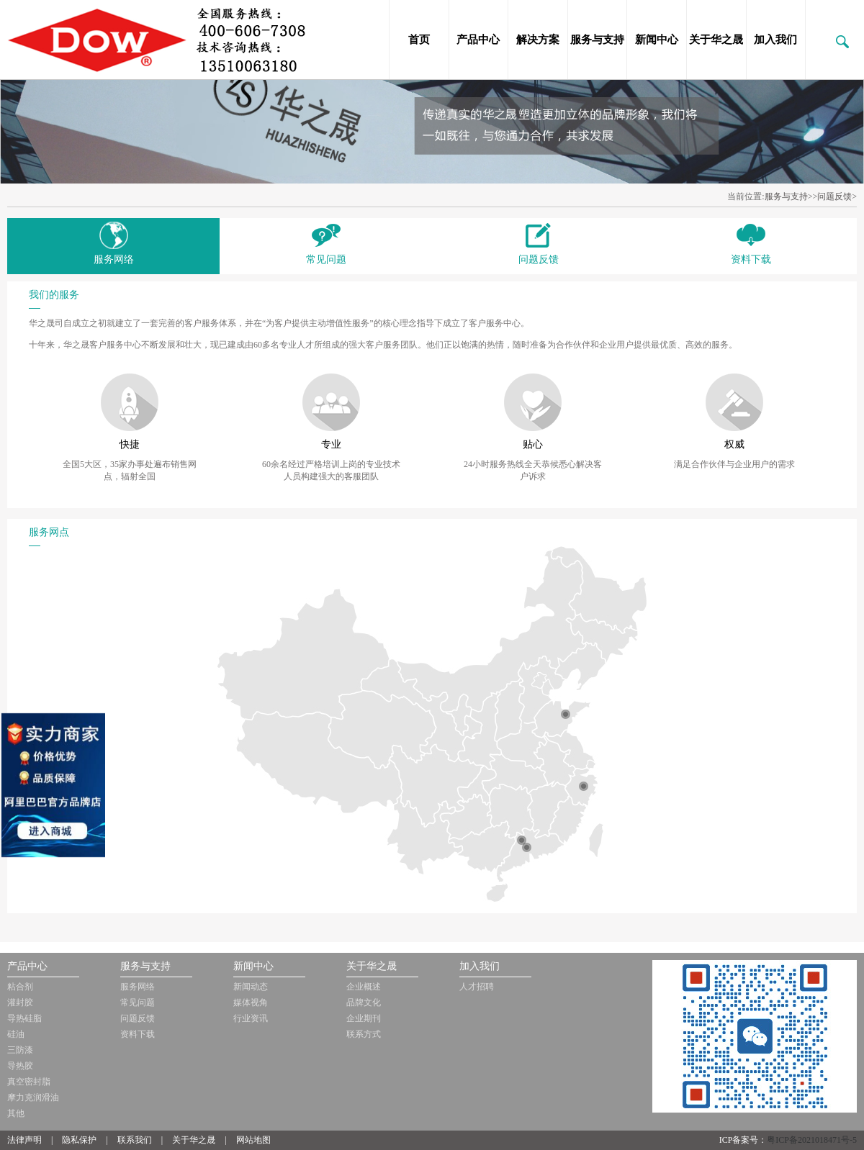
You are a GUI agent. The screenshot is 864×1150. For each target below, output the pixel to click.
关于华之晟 (716, 39)
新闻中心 (656, 39)
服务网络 (137, 987)
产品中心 (478, 39)
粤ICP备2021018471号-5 (812, 1140)
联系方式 (363, 1034)
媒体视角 (250, 1002)
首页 (419, 39)
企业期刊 (363, 1018)
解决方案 (537, 39)
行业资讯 (250, 1018)
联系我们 (134, 1140)
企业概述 (363, 987)
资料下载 (137, 1034)
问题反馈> (837, 196)
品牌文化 (363, 1002)
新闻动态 (250, 987)
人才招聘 (476, 987)
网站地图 (253, 1140)
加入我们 (775, 39)
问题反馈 (137, 1018)
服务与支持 (597, 39)
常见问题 (137, 1002)
